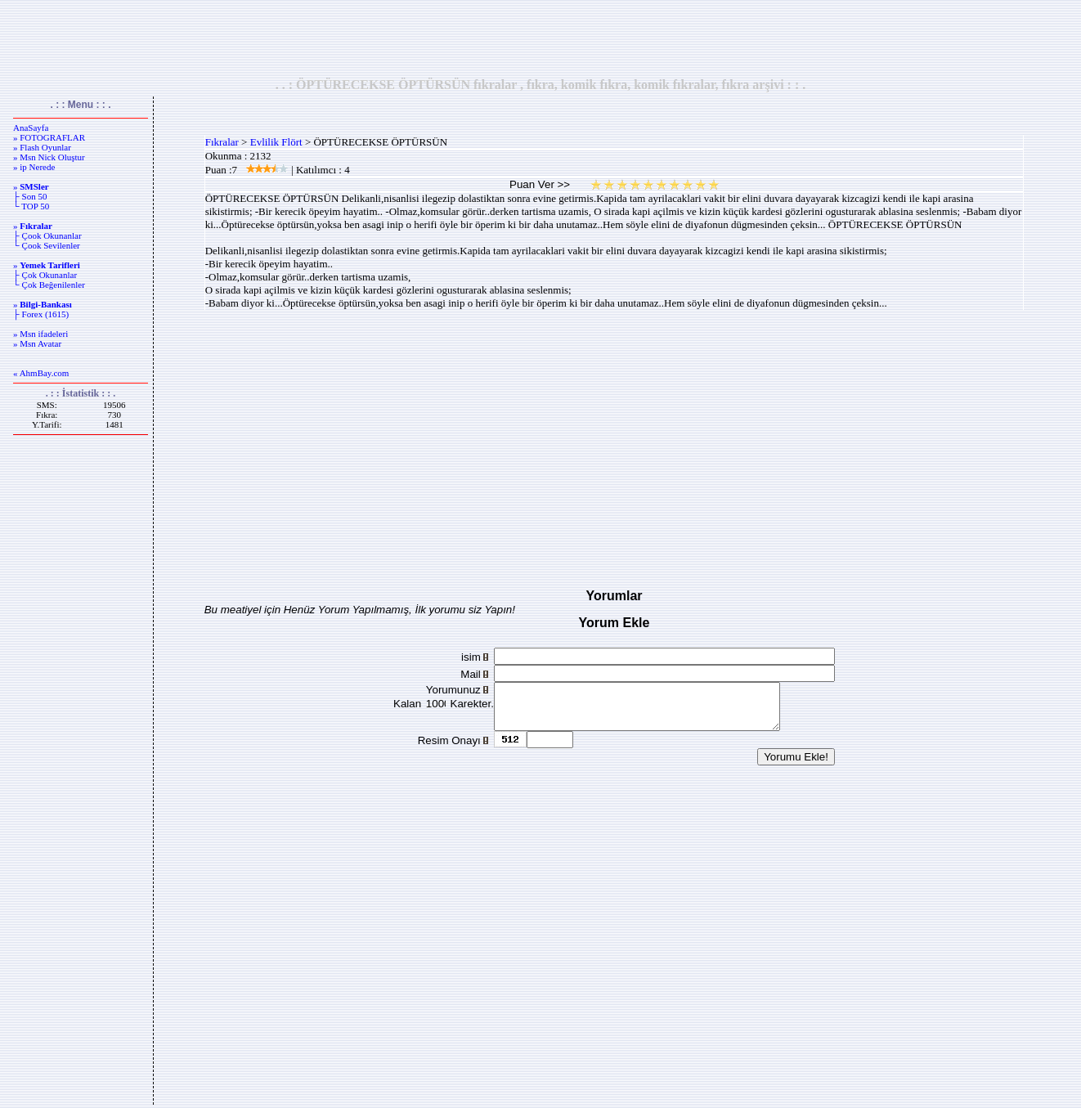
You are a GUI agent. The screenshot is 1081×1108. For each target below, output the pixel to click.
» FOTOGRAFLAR (49, 137)
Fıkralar (222, 142)
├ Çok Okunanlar (45, 275)
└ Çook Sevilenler (46, 245)
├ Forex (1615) (41, 314)
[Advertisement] (540, 38)
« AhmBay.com (41, 373)
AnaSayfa (30, 127)
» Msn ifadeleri (40, 334)
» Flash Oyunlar (42, 147)
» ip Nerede (34, 167)
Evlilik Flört (276, 142)
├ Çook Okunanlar (47, 235)
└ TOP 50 (31, 206)
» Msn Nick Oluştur (49, 157)
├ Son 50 (30, 196)
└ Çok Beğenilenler (49, 284)
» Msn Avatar (37, 343)
